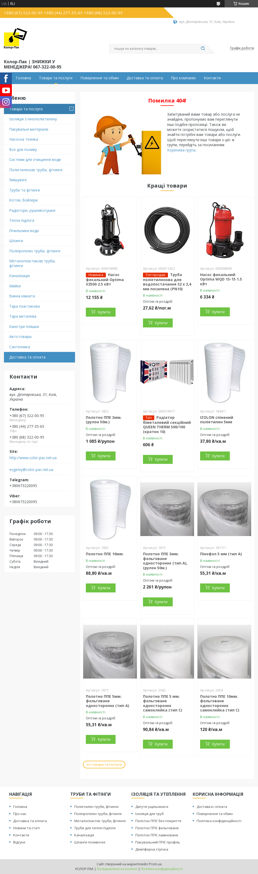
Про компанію (183, 78)
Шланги (16, 240)
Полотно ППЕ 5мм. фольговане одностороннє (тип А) (107, 701)
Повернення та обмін (99, 78)
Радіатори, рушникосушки (32, 210)
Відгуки (19, 842)
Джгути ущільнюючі (151, 806)
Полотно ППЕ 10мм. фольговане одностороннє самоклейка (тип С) (219, 703)
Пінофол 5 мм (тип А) (221, 553)
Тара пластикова (24, 306)
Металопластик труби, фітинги (100, 820)
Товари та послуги (55, 78)
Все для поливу (23, 149)
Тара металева (22, 316)
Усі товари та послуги (104, 764)
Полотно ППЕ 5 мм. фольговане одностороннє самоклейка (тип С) (162, 703)
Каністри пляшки (24, 326)
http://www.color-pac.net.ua (33, 457)
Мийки (15, 285)
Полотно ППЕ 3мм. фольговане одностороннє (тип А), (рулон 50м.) (165, 560)
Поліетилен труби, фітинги (96, 806)
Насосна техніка (23, 139)
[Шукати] (202, 48)
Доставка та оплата (145, 78)
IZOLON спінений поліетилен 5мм (216, 420)
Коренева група (181, 150)
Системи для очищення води (35, 159)
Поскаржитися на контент (117, 869)
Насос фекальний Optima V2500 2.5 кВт (105, 279)
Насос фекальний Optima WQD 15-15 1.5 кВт (221, 279)
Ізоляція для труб (149, 813)
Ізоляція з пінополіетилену (33, 118)
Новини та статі (26, 828)
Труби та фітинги (24, 190)
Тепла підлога (21, 220)
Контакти (212, 78)
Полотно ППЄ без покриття (158, 820)
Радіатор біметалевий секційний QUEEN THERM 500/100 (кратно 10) (167, 424)
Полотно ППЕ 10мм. (105, 553)
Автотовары (20, 336)
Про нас (19, 813)
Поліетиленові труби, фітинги (35, 169)
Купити (104, 312)
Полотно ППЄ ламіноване (156, 835)
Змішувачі (18, 179)
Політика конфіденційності (219, 820)
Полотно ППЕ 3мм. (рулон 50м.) (104, 420)
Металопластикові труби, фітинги (32, 263)
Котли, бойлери (23, 200)
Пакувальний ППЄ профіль (157, 842)
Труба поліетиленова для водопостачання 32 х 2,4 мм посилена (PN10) (167, 281)
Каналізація (19, 275)
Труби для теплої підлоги (95, 828)
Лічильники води (24, 230)
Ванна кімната (22, 295)
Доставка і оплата (212, 806)
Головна (23, 78)
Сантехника (19, 346)
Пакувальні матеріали (28, 129)
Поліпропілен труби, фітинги (34, 250)
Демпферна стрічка (151, 849)
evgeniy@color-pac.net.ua (31, 469)
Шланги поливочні (89, 842)
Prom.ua (155, 864)
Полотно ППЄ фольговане (157, 828)
